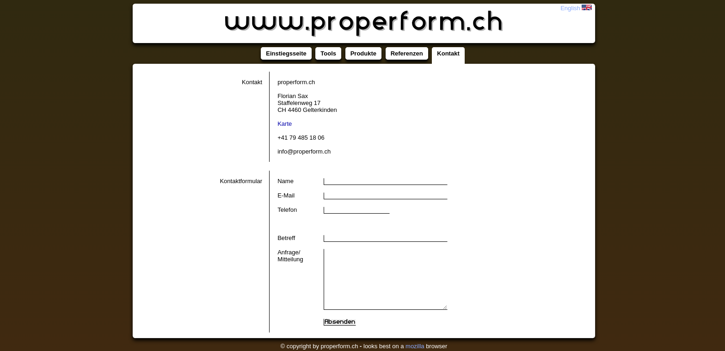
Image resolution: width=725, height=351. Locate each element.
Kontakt (448, 53)
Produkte (363, 53)
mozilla (415, 346)
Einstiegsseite (286, 53)
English (576, 8)
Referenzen (407, 53)
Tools (328, 53)
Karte (284, 123)
